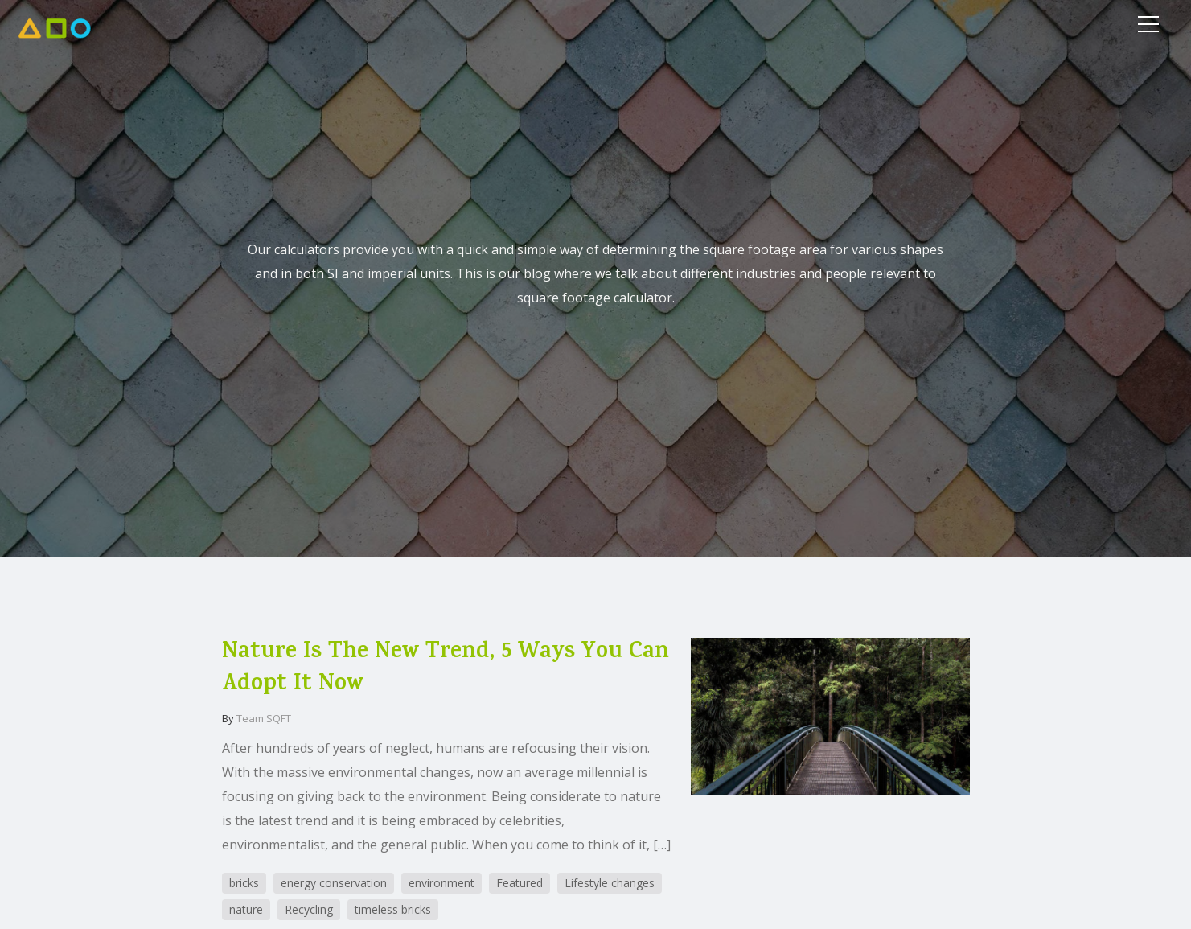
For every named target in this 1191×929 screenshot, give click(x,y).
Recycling (309, 909)
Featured (519, 882)
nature (246, 909)
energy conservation (334, 882)
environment (441, 882)
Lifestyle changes (610, 882)
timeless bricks (393, 909)
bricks (244, 882)
